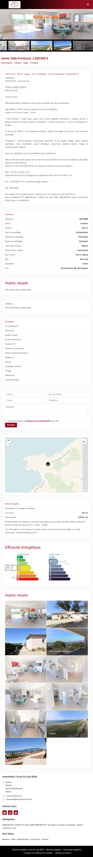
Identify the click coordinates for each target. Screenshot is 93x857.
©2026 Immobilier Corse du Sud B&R (28, 850)
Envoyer (11, 425)
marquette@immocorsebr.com (19, 799)
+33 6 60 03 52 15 (14, 796)
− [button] (8, 444)
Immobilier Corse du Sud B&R (19, 776)
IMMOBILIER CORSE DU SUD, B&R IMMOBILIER (14, 4)
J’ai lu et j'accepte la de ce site (33, 421)
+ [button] (8, 440)
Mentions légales (53, 850)
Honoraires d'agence (72, 850)
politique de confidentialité (38, 421)
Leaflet (85, 491)
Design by (63, 853)
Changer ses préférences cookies (38, 853)
